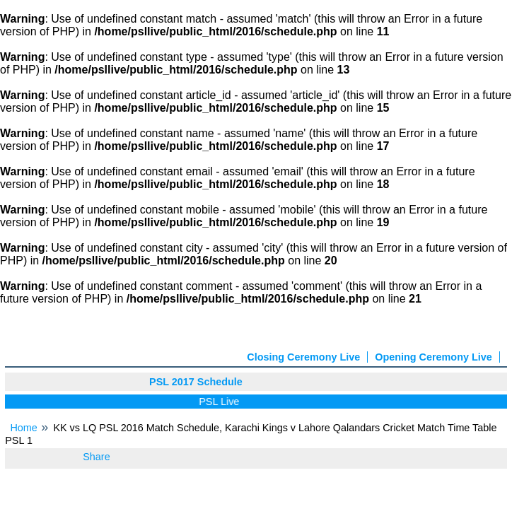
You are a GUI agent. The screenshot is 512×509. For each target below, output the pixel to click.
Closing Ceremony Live (303, 357)
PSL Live (222, 401)
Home (23, 427)
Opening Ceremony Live (433, 357)
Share (96, 456)
